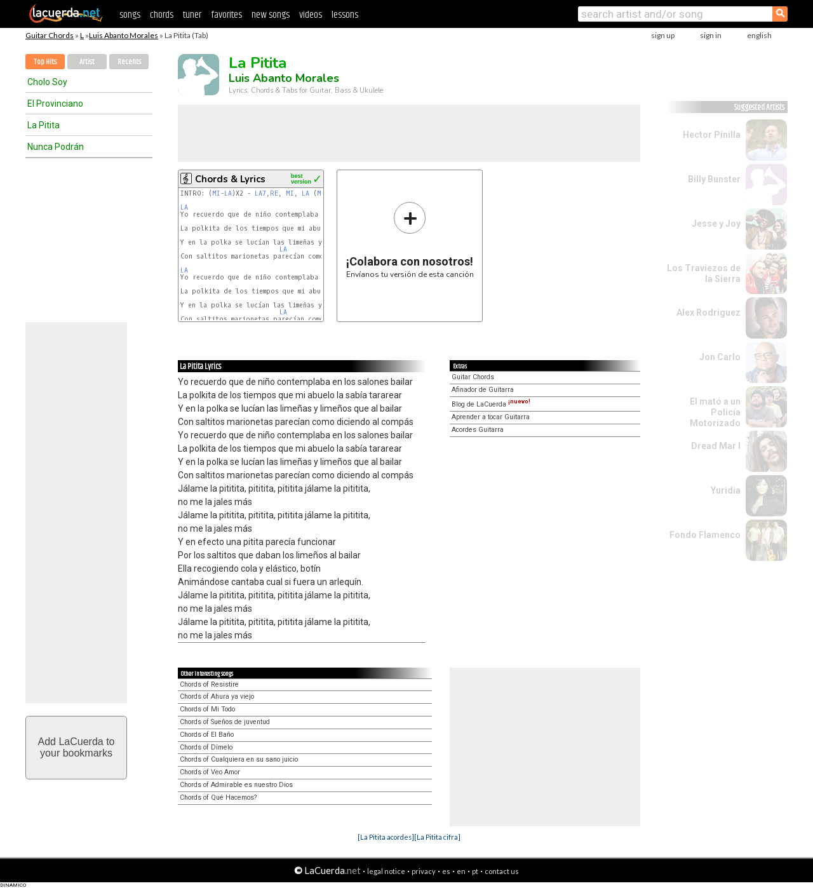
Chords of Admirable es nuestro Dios (236, 785)
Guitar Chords (49, 35)
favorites (226, 15)
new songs (271, 15)
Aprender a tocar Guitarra (491, 417)
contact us (502, 871)
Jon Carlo (720, 357)
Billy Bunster (714, 179)
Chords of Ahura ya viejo (217, 696)
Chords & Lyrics (230, 179)
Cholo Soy (47, 82)
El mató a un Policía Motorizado (715, 412)
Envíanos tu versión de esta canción (410, 239)
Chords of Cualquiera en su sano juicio (239, 759)
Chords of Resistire (209, 684)
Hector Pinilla (712, 135)
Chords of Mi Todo (207, 709)
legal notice (386, 871)
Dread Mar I (716, 446)
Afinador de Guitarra (483, 390)
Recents (129, 62)
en (461, 871)
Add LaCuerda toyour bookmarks (76, 747)
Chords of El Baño (207, 734)
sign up (663, 35)
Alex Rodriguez (708, 312)
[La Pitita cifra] (437, 837)
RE (274, 193)
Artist (87, 62)
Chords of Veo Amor (210, 772)
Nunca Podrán (55, 147)
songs (129, 15)
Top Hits (45, 62)
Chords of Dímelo (206, 747)
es (446, 871)
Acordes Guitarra (478, 430)
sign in (711, 35)
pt (475, 871)
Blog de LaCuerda (491, 404)
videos (310, 15)
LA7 (260, 193)
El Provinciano (55, 103)
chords (161, 15)
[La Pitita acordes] (386, 837)
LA (228, 193)
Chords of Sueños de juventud (225, 722)
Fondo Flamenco (705, 535)
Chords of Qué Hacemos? (218, 797)
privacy (424, 871)
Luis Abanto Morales (123, 35)
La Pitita (43, 125)
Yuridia (726, 490)
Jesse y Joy (716, 224)
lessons (345, 15)
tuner (192, 15)
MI (216, 193)
